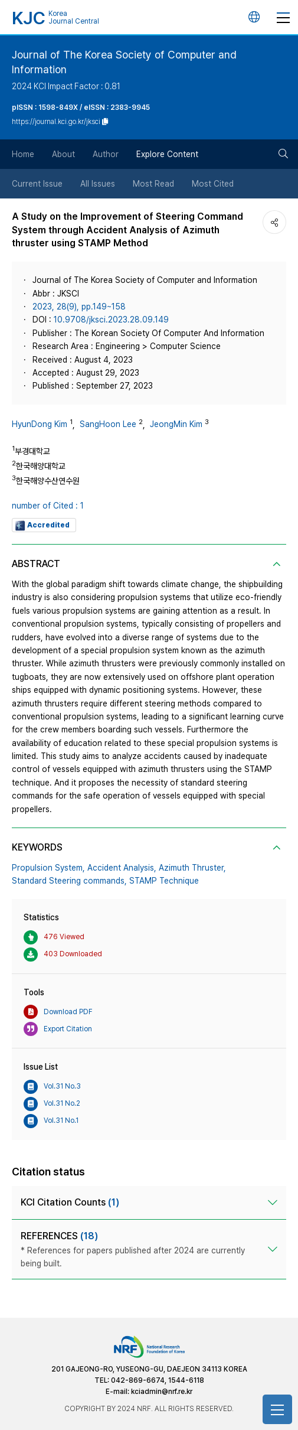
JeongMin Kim (176, 424)
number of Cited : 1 (48, 505)
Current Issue (37, 183)
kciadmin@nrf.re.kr (161, 1391)
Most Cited (213, 183)
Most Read (153, 183)
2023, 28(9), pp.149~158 (79, 306)
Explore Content (167, 154)
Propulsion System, (48, 867)
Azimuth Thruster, (192, 867)
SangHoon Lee (108, 424)
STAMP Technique (164, 880)
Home (23, 154)
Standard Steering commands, (69, 880)
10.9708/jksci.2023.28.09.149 (111, 319)
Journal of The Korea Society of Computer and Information (124, 62)
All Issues (97, 183)
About (63, 154)
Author (106, 154)
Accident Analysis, (121, 867)
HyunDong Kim (39, 424)
